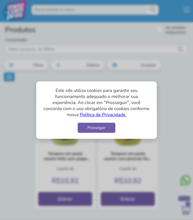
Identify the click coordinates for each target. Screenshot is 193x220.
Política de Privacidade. (103, 115)
